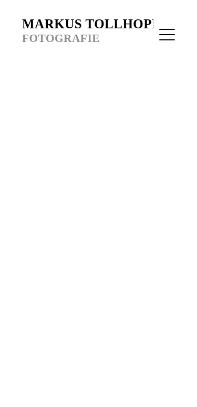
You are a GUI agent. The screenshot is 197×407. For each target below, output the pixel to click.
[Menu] (167, 35)
